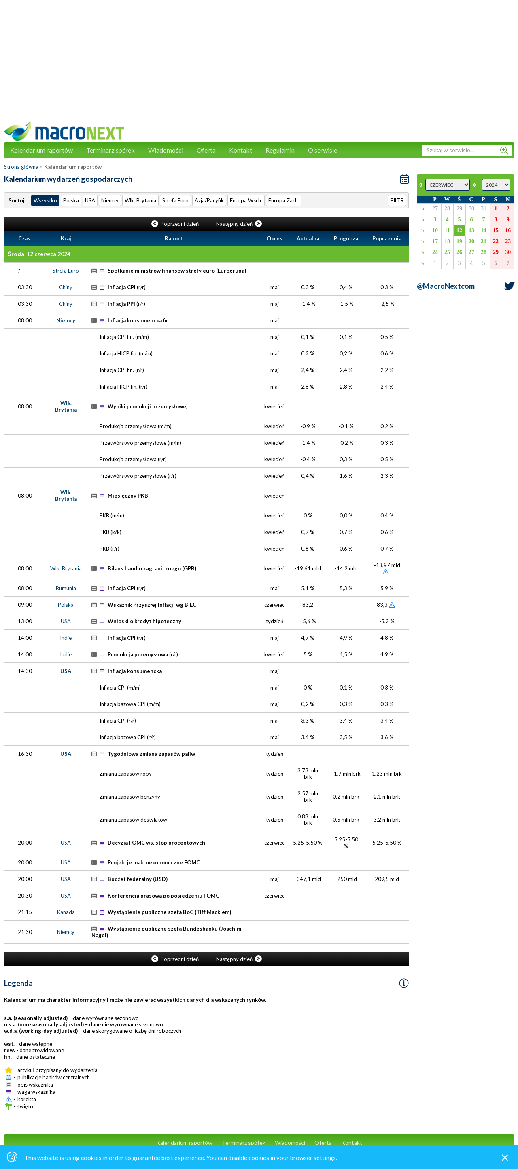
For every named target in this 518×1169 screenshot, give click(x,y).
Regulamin (280, 150)
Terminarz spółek (110, 150)
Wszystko (45, 200)
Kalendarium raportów (41, 150)
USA (90, 200)
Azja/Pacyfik (209, 200)
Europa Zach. (283, 200)
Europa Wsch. (246, 200)
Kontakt (240, 150)
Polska (71, 200)
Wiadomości (165, 150)
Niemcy (110, 200)
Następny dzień (239, 224)
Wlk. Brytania (140, 200)
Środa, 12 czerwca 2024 (39, 253)
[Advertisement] (259, 64)
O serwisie (322, 150)
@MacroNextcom (446, 286)
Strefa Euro (175, 200)
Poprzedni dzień (175, 224)
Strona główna (21, 167)
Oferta (206, 150)
